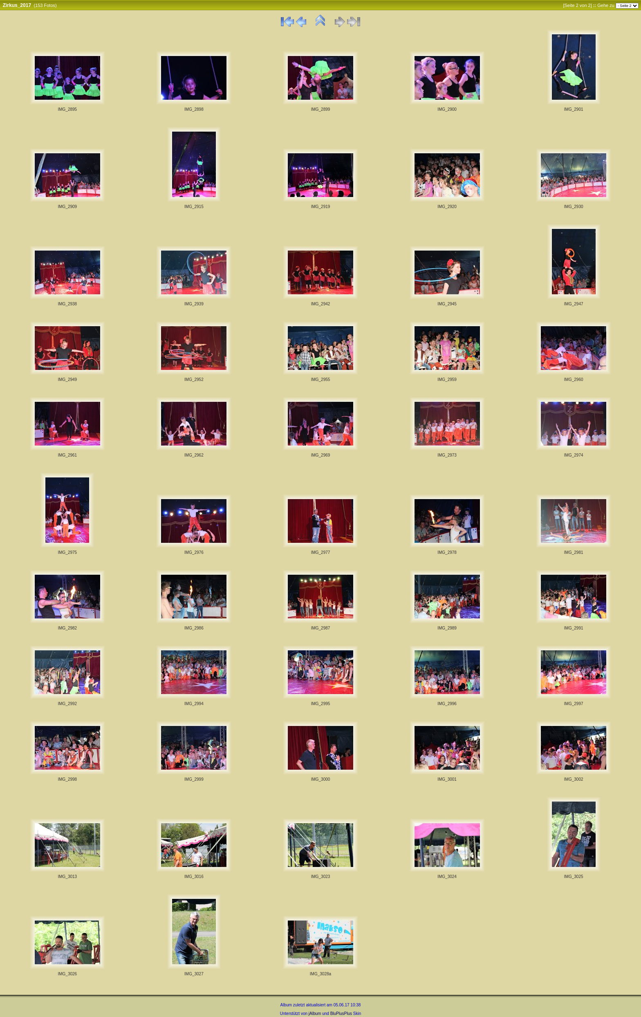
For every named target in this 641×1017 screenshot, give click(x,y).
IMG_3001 (447, 779)
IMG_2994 (194, 703)
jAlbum (315, 1013)
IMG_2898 (194, 109)
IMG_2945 (447, 304)
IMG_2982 (67, 628)
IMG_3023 (320, 876)
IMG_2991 (573, 628)
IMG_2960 (573, 379)
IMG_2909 (67, 206)
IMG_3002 (573, 779)
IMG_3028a (320, 974)
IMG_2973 (447, 455)
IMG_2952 (194, 379)
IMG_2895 (67, 109)
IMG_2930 (573, 206)
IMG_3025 (573, 876)
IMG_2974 (573, 455)
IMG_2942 (320, 304)
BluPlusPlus (341, 1013)
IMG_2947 (573, 304)
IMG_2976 (194, 552)
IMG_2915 (194, 206)
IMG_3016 (194, 876)
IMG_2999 (194, 779)
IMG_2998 (67, 779)
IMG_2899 (320, 109)
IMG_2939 (194, 304)
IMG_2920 (447, 206)
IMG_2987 (320, 628)
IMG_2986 (194, 628)
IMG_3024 (447, 876)
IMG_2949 (67, 379)
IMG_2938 (67, 304)
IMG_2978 (447, 552)
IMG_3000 (320, 779)
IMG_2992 (67, 703)
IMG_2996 (447, 703)
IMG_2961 (67, 455)
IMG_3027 (194, 974)
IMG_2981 (573, 552)
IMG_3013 (67, 876)
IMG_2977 (320, 552)
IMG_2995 (320, 703)
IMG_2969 (320, 455)
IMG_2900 (447, 109)
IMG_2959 (447, 379)
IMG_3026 (67, 974)
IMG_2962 (194, 455)
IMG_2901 (573, 109)
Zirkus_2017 (17, 5)
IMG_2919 (320, 206)
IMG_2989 (447, 628)
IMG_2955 (320, 379)
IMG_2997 (573, 703)
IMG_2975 (67, 552)
